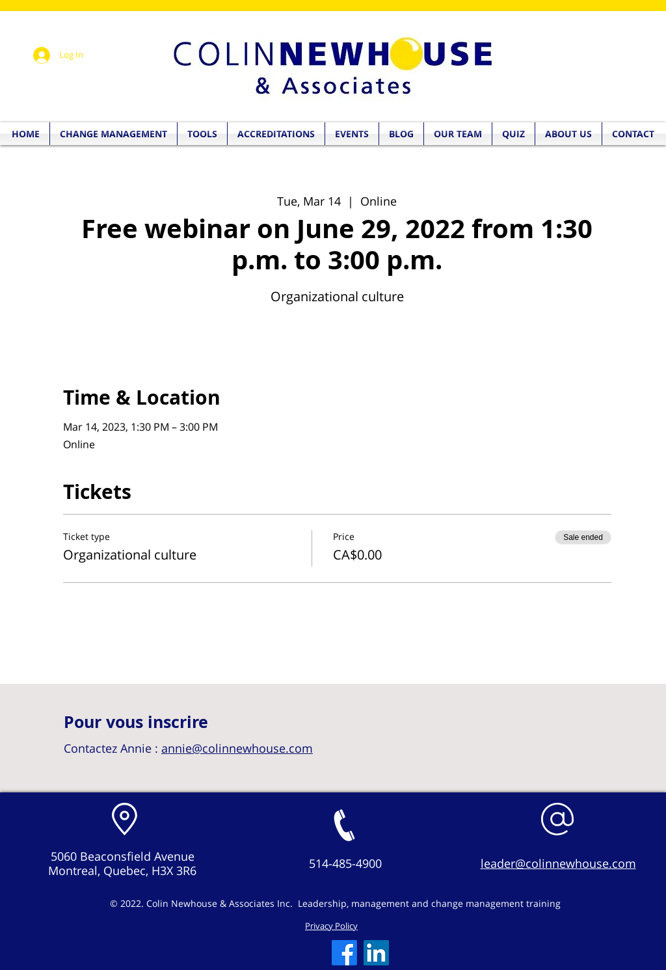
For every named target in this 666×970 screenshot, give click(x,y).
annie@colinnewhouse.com (237, 748)
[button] (513, 133)
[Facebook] (344, 952)
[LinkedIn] (376, 952)
